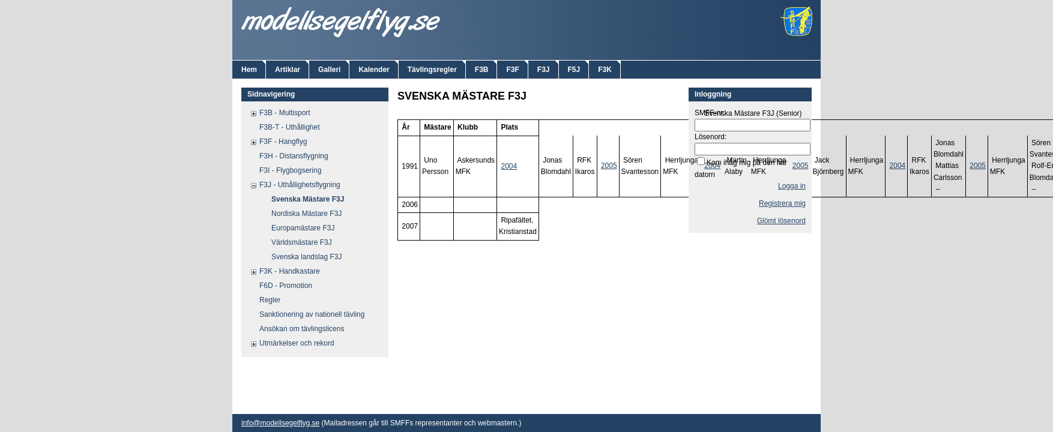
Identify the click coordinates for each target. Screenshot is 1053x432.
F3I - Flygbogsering (290, 170)
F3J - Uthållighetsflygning (299, 185)
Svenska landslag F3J (306, 257)
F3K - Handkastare (289, 271)
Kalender (373, 69)
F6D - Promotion (285, 285)
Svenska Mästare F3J (307, 199)
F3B (482, 69)
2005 (609, 165)
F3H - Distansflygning (293, 156)
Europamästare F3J (302, 228)
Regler (269, 300)
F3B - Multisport (284, 113)
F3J (543, 69)
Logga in (792, 186)
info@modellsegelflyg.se (280, 423)
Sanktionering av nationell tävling (311, 314)
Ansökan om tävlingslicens (301, 329)
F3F (512, 69)
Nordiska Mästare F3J (306, 213)
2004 (509, 166)
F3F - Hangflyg (283, 141)
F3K (605, 69)
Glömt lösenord (781, 221)
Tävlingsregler (432, 69)
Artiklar (287, 69)
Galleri (329, 69)
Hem (249, 69)
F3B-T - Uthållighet (289, 127)
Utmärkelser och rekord (296, 343)
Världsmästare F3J (301, 242)
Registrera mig (782, 203)
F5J (574, 69)
